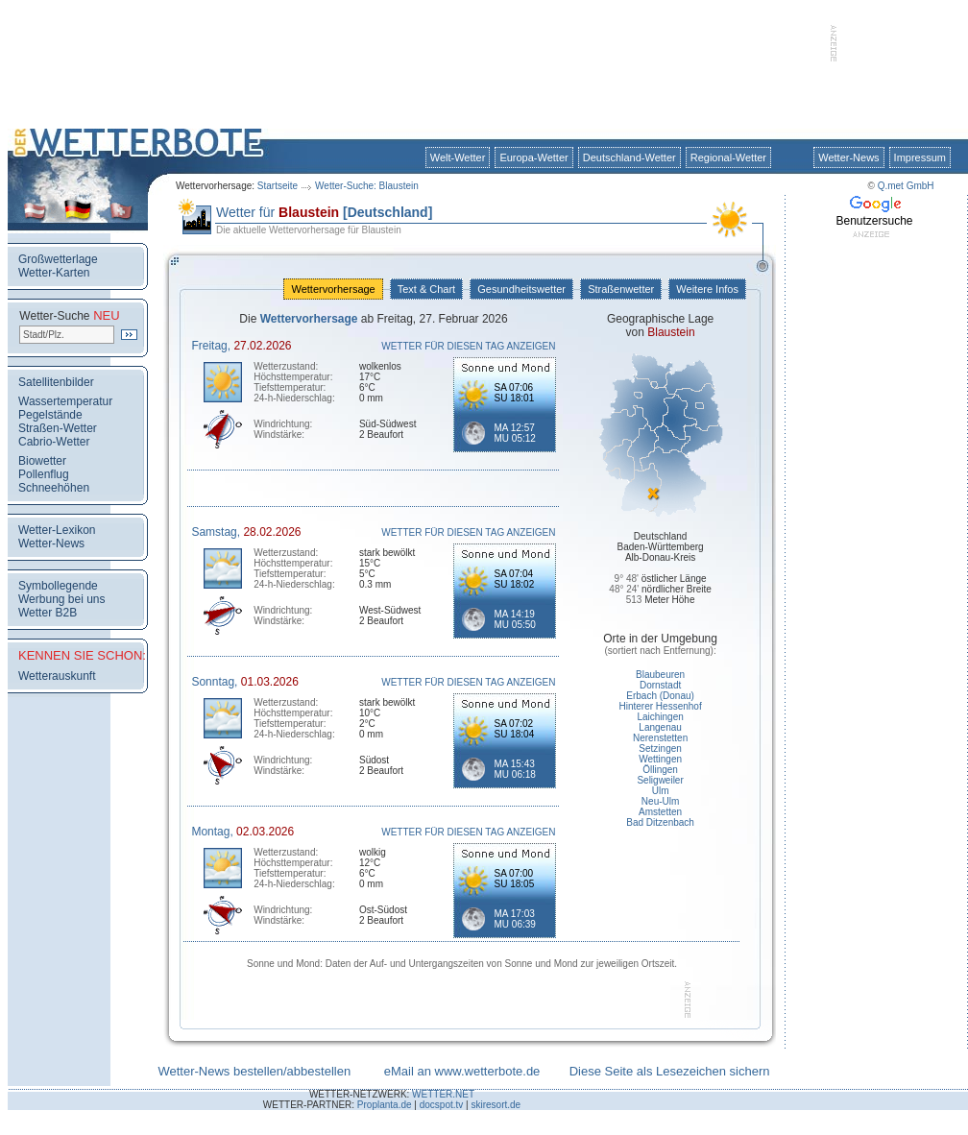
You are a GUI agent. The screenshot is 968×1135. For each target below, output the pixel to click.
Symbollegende (58, 585)
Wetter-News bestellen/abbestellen (254, 1071)
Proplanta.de (384, 1104)
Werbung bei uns (62, 599)
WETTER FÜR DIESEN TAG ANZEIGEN (468, 346)
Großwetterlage (58, 259)
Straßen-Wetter (57, 428)
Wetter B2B (47, 612)
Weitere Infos (707, 289)
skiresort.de (495, 1104)
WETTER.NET (443, 1094)
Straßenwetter (621, 289)
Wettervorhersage (332, 289)
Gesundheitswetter (521, 289)
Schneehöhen (53, 488)
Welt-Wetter (458, 157)
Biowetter (42, 461)
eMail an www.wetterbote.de (462, 1071)
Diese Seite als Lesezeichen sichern (669, 1071)
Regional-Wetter (728, 157)
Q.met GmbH (906, 186)
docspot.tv (442, 1104)
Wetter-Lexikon (56, 530)
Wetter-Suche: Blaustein (367, 186)
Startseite (277, 186)
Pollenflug (43, 474)
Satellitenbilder (56, 382)
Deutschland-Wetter (629, 157)
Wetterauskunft (56, 676)
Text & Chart (426, 289)
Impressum (920, 157)
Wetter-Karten (53, 272)
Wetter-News (848, 157)
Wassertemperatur (65, 401)
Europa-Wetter (533, 157)
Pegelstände (50, 415)
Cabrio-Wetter (53, 441)
